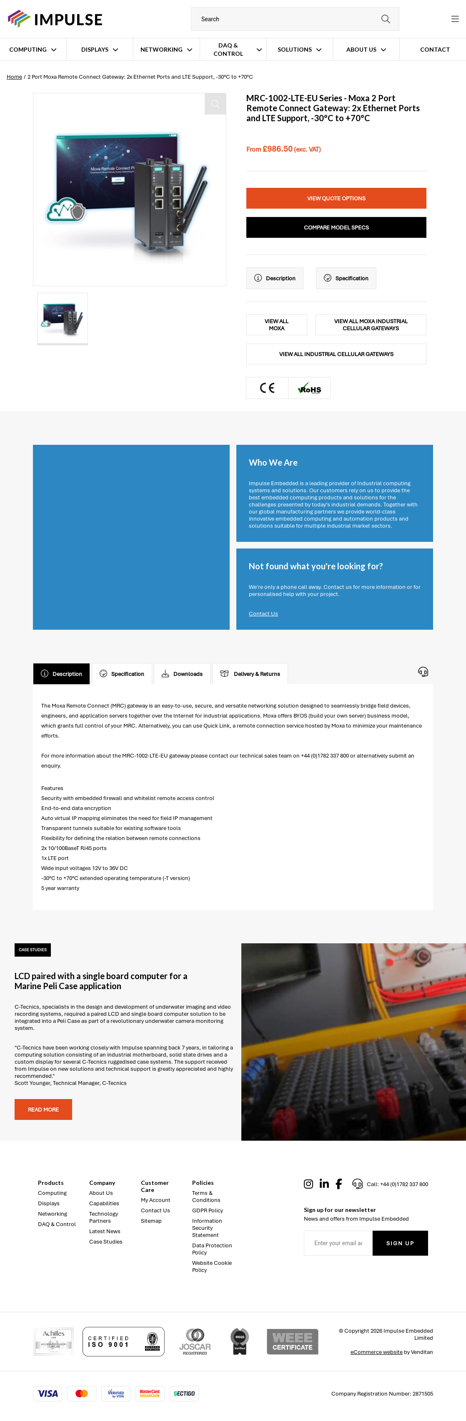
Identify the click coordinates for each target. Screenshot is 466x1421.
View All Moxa (276, 325)
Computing (28, 49)
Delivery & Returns (250, 674)
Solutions (295, 49)
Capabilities (104, 1203)
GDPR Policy (207, 1210)
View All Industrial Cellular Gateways (336, 354)
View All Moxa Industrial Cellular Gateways (371, 325)
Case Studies (106, 1241)
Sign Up (400, 1243)
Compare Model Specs (336, 227)
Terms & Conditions (206, 1196)
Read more (43, 1109)
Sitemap (151, 1220)
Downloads (182, 674)
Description (275, 278)
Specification (346, 278)
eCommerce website (377, 1352)
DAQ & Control (228, 49)
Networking (161, 49)
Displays (94, 49)
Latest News (104, 1231)
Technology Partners (103, 1217)
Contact (435, 49)
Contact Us (263, 613)
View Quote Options (336, 198)
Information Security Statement (207, 1228)
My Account (155, 1200)
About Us (361, 49)
